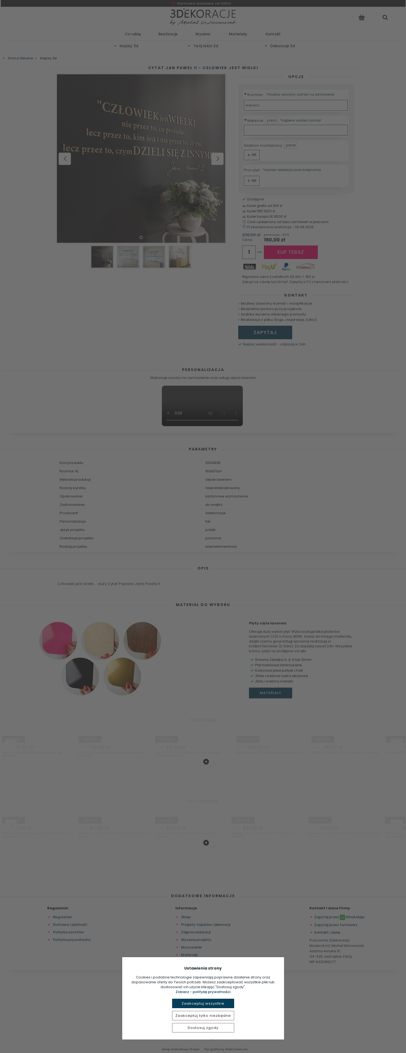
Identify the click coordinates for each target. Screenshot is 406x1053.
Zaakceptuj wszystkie (203, 1003)
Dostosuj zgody (203, 1027)
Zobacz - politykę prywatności (203, 991)
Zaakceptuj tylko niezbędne (203, 1015)
